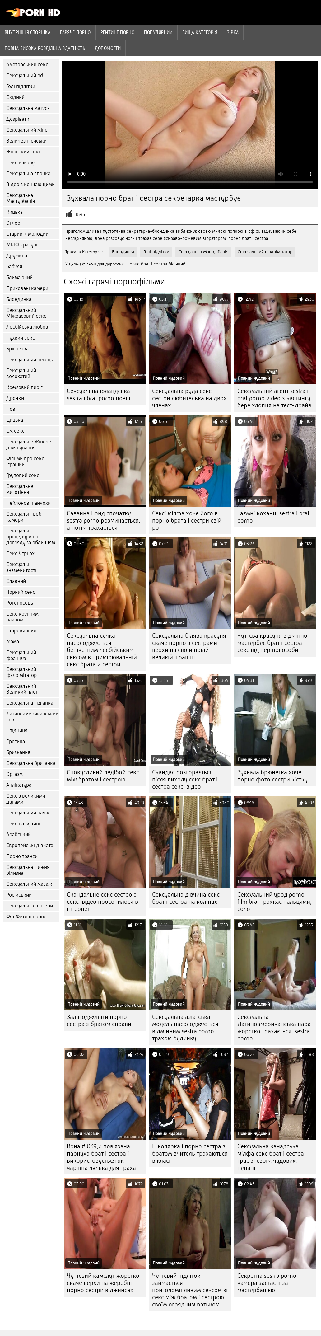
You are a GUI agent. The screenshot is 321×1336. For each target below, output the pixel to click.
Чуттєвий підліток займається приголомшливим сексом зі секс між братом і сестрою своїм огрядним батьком (190, 1290)
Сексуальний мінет (28, 130)
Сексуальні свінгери (29, 906)
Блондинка (18, 299)
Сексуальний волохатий (21, 373)
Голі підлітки (20, 86)
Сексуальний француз (21, 655)
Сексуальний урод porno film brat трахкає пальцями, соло (274, 901)
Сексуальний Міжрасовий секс (26, 313)
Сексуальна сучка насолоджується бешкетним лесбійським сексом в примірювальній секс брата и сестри (102, 650)
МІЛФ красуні (21, 245)
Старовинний (21, 631)
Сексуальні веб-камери (25, 517)
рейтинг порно (117, 32)
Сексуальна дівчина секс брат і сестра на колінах (186, 898)
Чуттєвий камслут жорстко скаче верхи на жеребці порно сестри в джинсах (103, 1283)
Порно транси (22, 856)
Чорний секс (20, 592)
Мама (12, 642)
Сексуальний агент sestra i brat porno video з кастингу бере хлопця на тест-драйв (274, 398)
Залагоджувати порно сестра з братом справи (99, 1020)
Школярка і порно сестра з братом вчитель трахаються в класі (190, 1153)
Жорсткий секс (23, 152)
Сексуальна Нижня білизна (27, 870)
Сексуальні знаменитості (21, 567)
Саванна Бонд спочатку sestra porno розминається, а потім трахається (103, 520)
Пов (10, 409)
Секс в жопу (20, 163)
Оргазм (14, 774)
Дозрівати (17, 119)
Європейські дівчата (29, 845)
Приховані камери (27, 288)
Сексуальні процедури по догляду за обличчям (30, 537)
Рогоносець (19, 603)
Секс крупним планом (22, 617)
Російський (19, 895)
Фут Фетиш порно (26, 917)
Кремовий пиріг (24, 387)
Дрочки (15, 398)
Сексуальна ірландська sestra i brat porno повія (98, 394)
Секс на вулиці (23, 824)
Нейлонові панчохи (28, 503)
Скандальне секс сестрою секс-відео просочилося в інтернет (102, 901)
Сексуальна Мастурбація (20, 198)
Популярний (158, 32)
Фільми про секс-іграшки (26, 461)
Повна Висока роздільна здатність (45, 48)
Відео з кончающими (30, 184)
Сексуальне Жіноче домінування (28, 445)
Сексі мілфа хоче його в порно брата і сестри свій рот (186, 520)
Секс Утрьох (20, 553)
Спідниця (16, 731)
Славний (16, 581)
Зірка (233, 32)
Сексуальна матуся (28, 108)
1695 (80, 215)
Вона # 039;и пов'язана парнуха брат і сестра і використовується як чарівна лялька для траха (101, 1157)
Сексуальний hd (24, 75)
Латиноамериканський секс (32, 717)
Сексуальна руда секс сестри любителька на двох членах (189, 398)
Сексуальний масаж (29, 884)
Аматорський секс (27, 65)
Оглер (13, 223)
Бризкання (18, 752)
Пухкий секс (20, 338)
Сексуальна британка (30, 763)
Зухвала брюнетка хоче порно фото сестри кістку (272, 776)
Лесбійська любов (27, 327)
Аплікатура (18, 785)
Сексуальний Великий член (22, 689)
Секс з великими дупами (25, 799)
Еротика (15, 741)
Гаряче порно (75, 32)
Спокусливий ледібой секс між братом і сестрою (103, 776)
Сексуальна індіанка (29, 703)
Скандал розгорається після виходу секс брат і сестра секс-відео (185, 779)
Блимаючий (19, 277)
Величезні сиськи (26, 141)
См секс (15, 431)
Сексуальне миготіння (19, 489)
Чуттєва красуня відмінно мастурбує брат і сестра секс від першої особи (272, 643)
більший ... (179, 264)
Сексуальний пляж (27, 813)
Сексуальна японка (28, 173)
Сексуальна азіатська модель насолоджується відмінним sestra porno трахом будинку (185, 1027)
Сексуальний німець (29, 360)
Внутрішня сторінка (27, 32)
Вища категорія (199, 32)
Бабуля (14, 267)
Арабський (18, 834)
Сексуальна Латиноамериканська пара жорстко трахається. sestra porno (274, 1027)
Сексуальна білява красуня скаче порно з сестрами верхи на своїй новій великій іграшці (189, 646)
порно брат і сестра (147, 264)
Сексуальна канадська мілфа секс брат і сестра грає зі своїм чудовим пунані (270, 1157)
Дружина (16, 256)
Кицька (14, 212)
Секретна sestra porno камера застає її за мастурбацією (266, 1283)
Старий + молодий (27, 234)
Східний (15, 97)
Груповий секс (22, 475)
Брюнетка (17, 349)
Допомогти (108, 48)
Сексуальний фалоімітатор (21, 672)
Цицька (14, 420)
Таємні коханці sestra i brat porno (273, 517)
